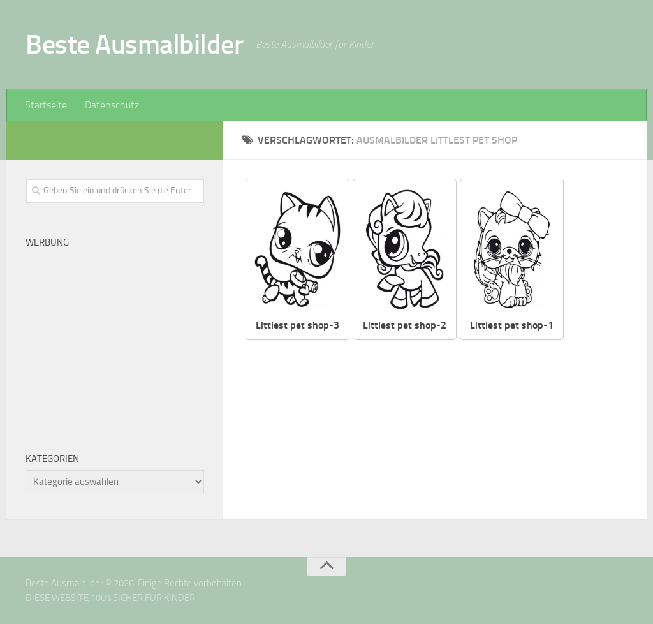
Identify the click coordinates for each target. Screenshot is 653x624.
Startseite (46, 105)
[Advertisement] (115, 339)
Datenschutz (112, 105)
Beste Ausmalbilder (134, 45)
